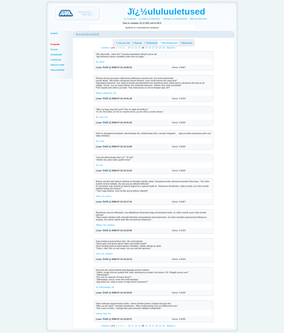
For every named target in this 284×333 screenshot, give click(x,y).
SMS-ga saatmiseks (198, 19)
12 (136, 48)
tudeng (99, 314)
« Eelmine (104, 48)
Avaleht (54, 33)
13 (139, 48)
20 (163, 48)
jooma (108, 196)
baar (105, 314)
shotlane (109, 254)
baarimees (107, 93)
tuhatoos (111, 225)
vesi (101, 117)
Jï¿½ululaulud (130, 19)
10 (129, 48)
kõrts (98, 254)
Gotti (105, 67)
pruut (102, 141)
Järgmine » (171, 48)
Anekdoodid (56, 55)
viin (101, 165)
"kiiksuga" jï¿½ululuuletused (175, 19)
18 (157, 48)
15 (146, 48)
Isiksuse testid (57, 65)
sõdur (98, 196)
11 (133, 48)
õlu (97, 62)
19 (160, 48)
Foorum (54, 49)
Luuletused (55, 60)
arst (106, 117)
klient (102, 62)
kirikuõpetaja (104, 287)
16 (150, 48)
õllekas (99, 93)
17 (153, 48)
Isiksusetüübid (57, 70)
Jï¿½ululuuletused (166, 11)
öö (97, 287)
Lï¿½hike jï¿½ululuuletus (149, 19)
